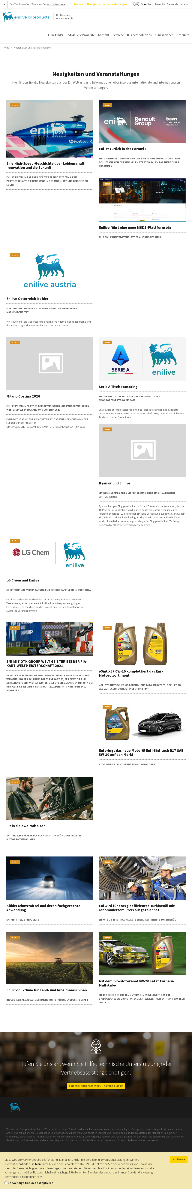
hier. (38, 1164)
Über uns (78, 4)
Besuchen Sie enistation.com (172, 4)
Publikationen (164, 35)
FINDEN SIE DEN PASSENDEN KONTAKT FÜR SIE (96, 1086)
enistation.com (56, 4)
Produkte (183, 35)
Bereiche (118, 35)
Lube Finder (55, 35)
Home (6, 47)
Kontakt (103, 35)
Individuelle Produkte (81, 35)
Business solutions (139, 35)
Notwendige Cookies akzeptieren (30, 1183)
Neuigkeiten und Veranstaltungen (107, 4)
